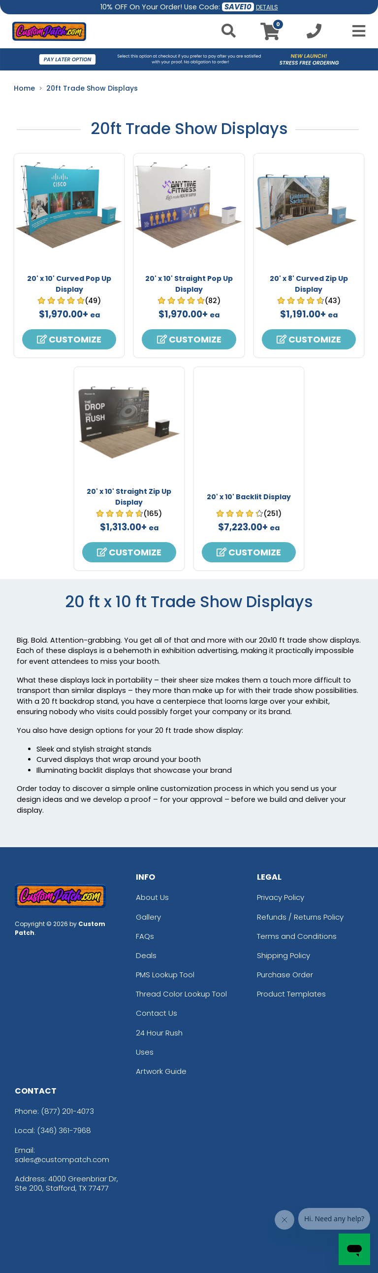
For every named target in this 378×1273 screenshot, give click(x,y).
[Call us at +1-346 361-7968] (314, 34)
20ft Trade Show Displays (92, 88)
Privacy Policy (280, 897)
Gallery (148, 917)
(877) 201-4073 (67, 1111)
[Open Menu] (356, 31)
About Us (152, 897)
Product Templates (291, 994)
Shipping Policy (283, 955)
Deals (146, 955)
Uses (145, 1052)
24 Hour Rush (159, 1033)
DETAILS (267, 7)
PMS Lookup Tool (165, 974)
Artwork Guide (161, 1071)
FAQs (145, 936)
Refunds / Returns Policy (300, 917)
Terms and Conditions (297, 936)
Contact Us (156, 1013)
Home (24, 88)
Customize (69, 339)
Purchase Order (285, 974)
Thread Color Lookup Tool (181, 994)
